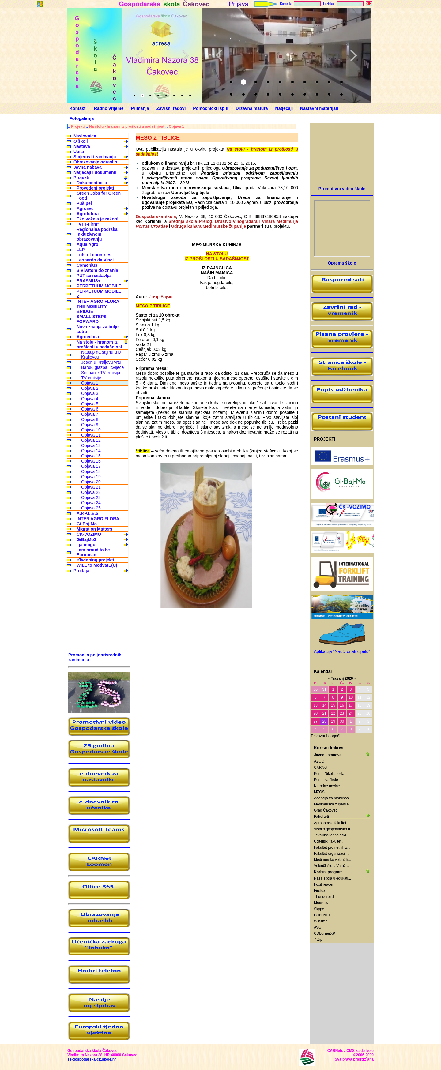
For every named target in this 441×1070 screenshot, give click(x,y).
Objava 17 (91, 466)
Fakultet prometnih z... (332, 847)
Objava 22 (91, 492)
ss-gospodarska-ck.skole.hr (91, 1059)
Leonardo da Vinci (95, 259)
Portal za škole (326, 780)
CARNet (320, 767)
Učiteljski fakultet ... (329, 841)
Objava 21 (91, 487)
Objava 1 (176, 126)
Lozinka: (328, 4)
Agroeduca (88, 336)
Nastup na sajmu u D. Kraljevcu (102, 354)
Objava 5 (89, 403)
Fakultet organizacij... (331, 853)
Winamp (320, 921)
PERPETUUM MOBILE (99, 285)
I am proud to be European (93, 552)
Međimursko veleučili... (332, 860)
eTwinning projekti (95, 560)
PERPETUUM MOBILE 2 (99, 293)
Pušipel (84, 203)
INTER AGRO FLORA (98, 301)
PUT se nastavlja (94, 275)
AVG (317, 927)
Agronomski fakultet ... (332, 823)
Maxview (321, 903)
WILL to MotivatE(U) (97, 565)
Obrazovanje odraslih (95, 162)
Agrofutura (88, 213)
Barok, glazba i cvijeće (102, 367)
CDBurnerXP (324, 933)
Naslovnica (85, 135)
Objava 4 (89, 398)
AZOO (319, 761)
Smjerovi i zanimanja (95, 156)
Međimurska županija (331, 804)
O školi (81, 141)
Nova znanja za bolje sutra (98, 329)
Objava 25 (91, 507)
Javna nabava (88, 167)
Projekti (78, 126)
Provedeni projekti (95, 188)
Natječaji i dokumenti (95, 172)
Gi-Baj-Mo (87, 523)
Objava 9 (89, 424)
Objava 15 (91, 455)
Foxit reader (324, 884)
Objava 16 (91, 461)
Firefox (319, 890)
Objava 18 (91, 471)
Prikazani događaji (327, 736)
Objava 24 (91, 502)
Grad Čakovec (325, 810)
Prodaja (81, 570)
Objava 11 (91, 435)
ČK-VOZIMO (89, 534)
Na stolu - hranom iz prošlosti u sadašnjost (126, 126)
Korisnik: (286, 4)
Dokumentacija (92, 182)
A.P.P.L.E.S (88, 513)
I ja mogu (86, 544)
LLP (81, 249)
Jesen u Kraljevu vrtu (101, 362)
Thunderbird (324, 897)
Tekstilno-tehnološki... (331, 835)
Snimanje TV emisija (100, 372)
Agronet (85, 208)
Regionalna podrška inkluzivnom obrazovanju (97, 234)
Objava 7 (89, 414)
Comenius (87, 265)
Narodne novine (327, 786)
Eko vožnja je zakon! (98, 218)
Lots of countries (94, 254)
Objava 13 (91, 445)
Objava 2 (89, 388)
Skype (319, 909)
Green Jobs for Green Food (99, 196)
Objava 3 (89, 393)
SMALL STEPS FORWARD (92, 319)
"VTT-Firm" (88, 224)
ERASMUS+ (88, 280)
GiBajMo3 (86, 539)
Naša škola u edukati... (332, 878)
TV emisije (91, 377)
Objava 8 (89, 419)
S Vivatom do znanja (97, 270)
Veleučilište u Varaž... (331, 866)
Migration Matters (94, 529)
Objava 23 (91, 497)
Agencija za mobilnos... (333, 798)
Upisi (79, 151)
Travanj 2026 (342, 678)
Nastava (82, 146)
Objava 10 (91, 429)
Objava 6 (89, 409)
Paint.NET (322, 915)
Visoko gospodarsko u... (333, 829)
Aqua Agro (87, 244)
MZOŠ (319, 792)
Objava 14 (91, 450)
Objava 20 (91, 481)
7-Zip (318, 939)
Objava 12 (91, 440)
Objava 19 (91, 476)
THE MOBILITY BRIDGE (92, 309)
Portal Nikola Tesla (329, 774)
